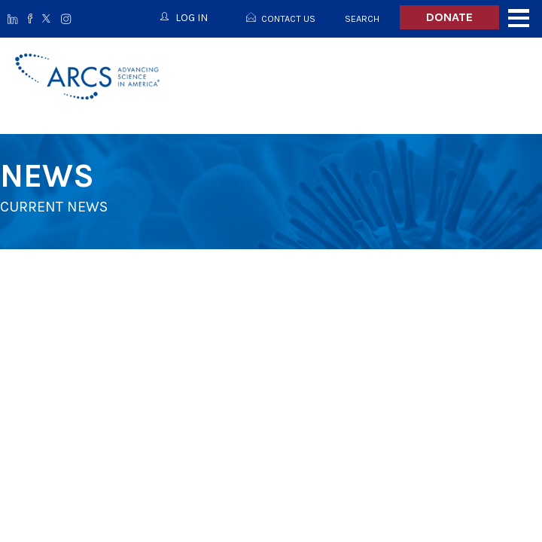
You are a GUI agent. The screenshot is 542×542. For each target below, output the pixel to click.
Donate (449, 17)
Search (362, 18)
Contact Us (288, 18)
